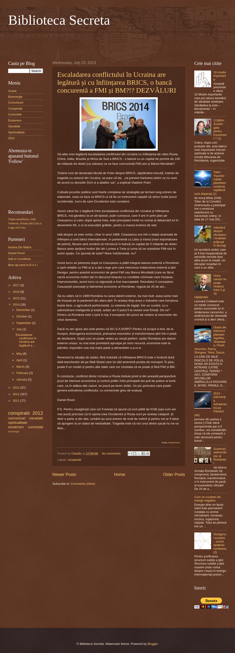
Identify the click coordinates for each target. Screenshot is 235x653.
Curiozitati (14, 114)
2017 (16, 285)
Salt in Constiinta (19, 259)
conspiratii (74, 459)
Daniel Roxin (174, 442)
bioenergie (13, 431)
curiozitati (35, 427)
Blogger (153, 644)
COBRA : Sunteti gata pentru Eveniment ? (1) (220, 129)
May (19, 353)
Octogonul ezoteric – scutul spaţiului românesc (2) (220, 543)
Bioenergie (15, 96)
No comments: (112, 453)
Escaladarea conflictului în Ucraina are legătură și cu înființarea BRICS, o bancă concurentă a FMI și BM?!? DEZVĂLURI (116, 82)
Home (119, 474)
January (22, 379)
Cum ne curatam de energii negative (207, 498)
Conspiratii (15, 108)
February (22, 373)
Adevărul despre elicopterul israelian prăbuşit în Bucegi (219, 236)
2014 (16, 304)
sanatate (36, 418)
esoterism (16, 427)
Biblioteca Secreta (59, 20)
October (22, 316)
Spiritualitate (16, 132)
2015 (16, 298)
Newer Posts (64, 474)
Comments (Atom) (83, 483)
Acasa (12, 91)
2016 (16, 291)
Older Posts (174, 474)
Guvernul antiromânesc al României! (220, 456)
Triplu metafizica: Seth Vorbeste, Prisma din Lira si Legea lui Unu (24, 223)
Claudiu (76, 453)
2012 (11, 138)
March (20, 366)
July (19, 329)
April (19, 360)
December (23, 310)
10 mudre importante (219, 76)
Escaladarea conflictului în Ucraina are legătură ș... (26, 340)
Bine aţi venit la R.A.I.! (23, 265)
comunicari (17, 418)
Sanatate (14, 126)
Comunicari (15, 102)
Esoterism (14, 120)
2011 (16, 400)
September (24, 323)
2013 (16, 387)
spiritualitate (17, 422)
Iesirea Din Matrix (19, 247)
